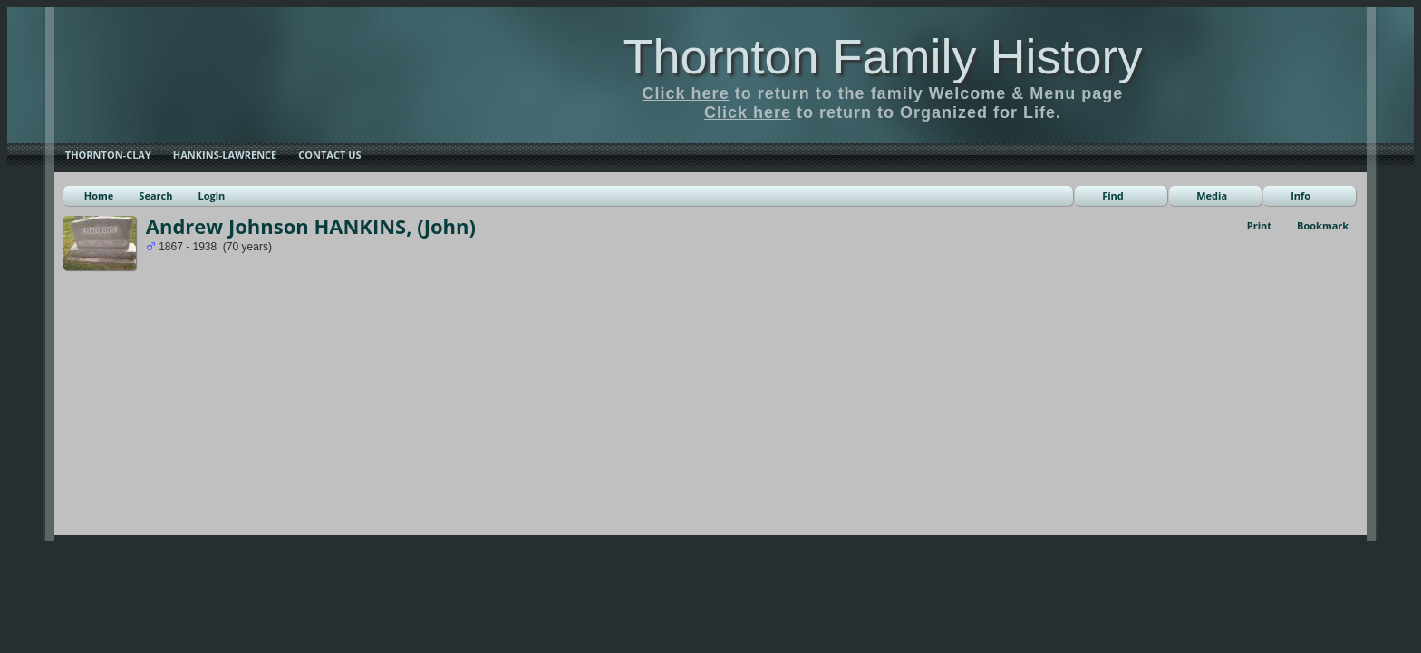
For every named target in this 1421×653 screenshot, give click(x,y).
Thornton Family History (882, 56)
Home (99, 195)
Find (1113, 195)
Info (1300, 195)
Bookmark (1322, 225)
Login (211, 195)
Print (1259, 225)
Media (1211, 195)
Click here (686, 93)
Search (155, 195)
